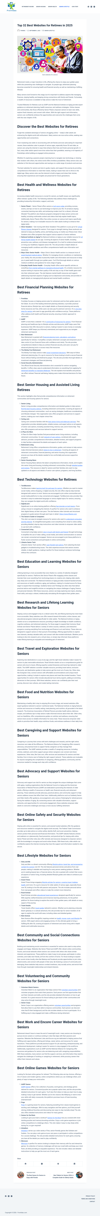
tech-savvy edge (58, 206)
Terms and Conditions (88, 1199)
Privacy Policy (90, 1196)
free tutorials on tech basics (65, 506)
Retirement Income (28, 6)
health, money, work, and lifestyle (68, 918)
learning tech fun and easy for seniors (49, 488)
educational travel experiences (47, 895)
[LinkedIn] (74, 1163)
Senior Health (52, 6)
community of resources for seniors (58, 322)
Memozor (24, 1143)
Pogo (23, 1105)
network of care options (52, 437)
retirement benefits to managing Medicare (35, 371)
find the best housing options (31, 409)
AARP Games (25, 1087)
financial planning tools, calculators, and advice (59, 337)
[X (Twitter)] (91, 6)
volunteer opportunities (70, 990)
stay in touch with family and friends (55, 532)
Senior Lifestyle (64, 6)
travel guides (39, 908)
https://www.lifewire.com (68, 514)
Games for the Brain (54, 1118)
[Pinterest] (58, 1163)
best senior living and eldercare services (62, 422)
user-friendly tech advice (55, 545)
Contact (92, 1201)
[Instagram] (94, 6)
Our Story (75, 6)
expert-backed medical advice (31, 255)
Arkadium (24, 1131)
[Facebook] (88, 6)
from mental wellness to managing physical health (46, 268)
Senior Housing (41, 6)
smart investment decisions (56, 353)
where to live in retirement (52, 450)
